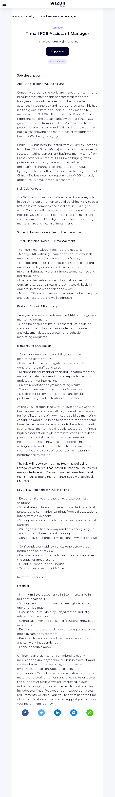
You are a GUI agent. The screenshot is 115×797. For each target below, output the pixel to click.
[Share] (90, 75)
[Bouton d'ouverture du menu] (4, 4)
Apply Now (51, 119)
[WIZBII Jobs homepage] (57, 4)
